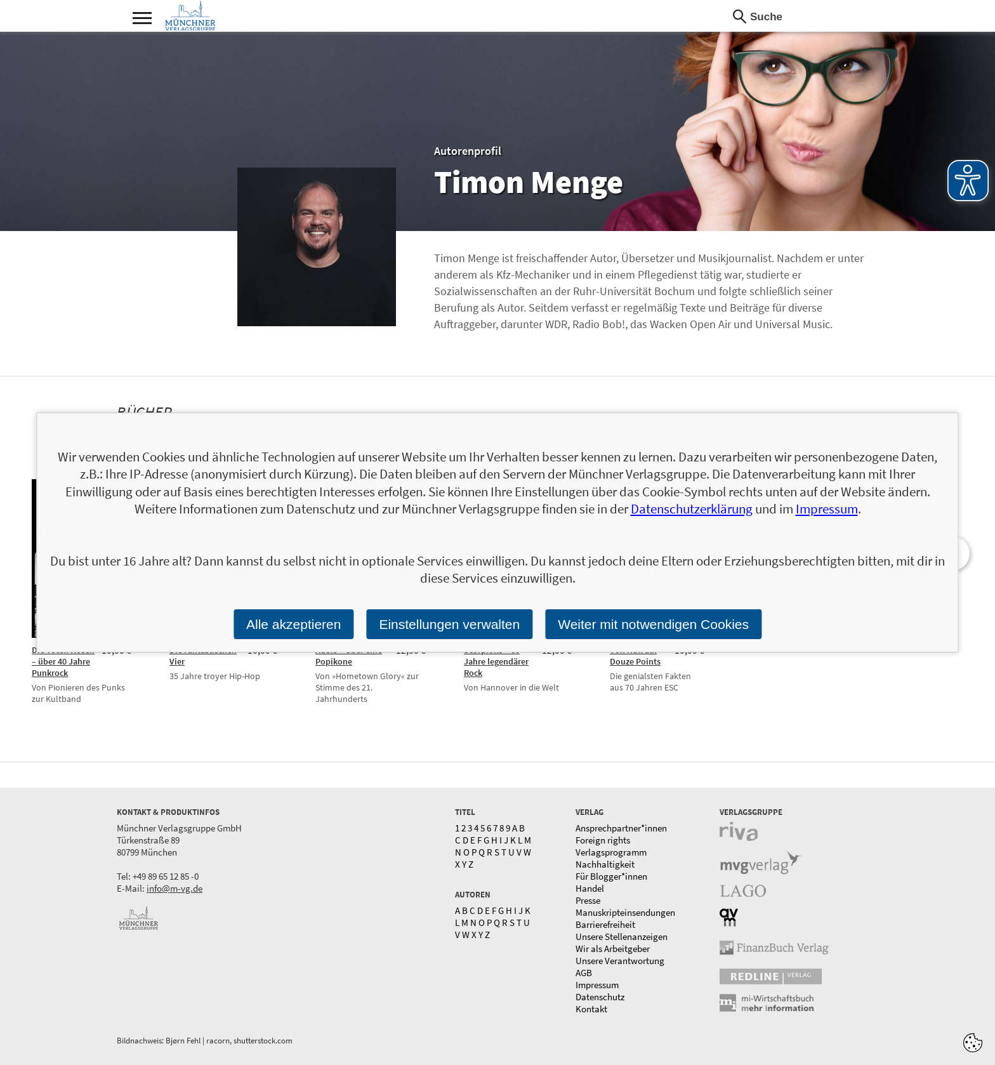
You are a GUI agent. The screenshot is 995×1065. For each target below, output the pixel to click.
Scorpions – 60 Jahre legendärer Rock (496, 661)
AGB (584, 973)
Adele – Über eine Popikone (348, 655)
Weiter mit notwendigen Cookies (653, 624)
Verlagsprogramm (611, 852)
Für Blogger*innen (611, 876)
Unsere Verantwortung (620, 961)
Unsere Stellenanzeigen (622, 936)
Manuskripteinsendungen (625, 912)
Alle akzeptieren (293, 624)
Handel (590, 888)
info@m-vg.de (174, 888)
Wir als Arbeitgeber (613, 949)
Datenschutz (600, 997)
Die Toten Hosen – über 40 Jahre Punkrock (63, 661)
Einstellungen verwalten (449, 624)
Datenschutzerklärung (692, 508)
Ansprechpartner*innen (621, 828)
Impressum (597, 985)
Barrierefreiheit (605, 924)
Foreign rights (603, 840)
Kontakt (591, 1009)
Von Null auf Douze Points (635, 655)
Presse (588, 900)
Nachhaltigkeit (605, 864)
